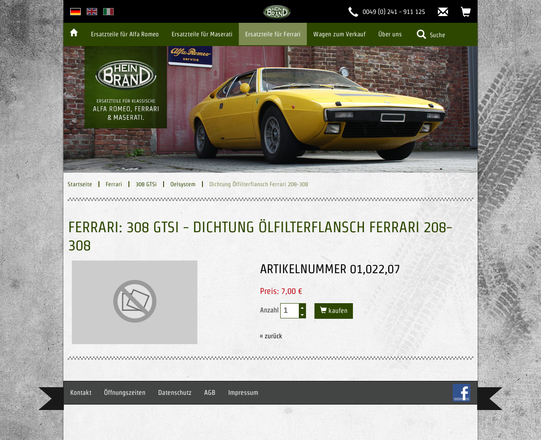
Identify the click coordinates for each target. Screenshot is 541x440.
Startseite (80, 184)
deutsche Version (75, 11)
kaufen (337, 310)
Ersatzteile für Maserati (202, 34)
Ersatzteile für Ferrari (273, 34)
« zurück (271, 336)
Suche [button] (431, 34)
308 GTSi (146, 184)
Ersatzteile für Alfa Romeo (125, 34)
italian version (108, 11)
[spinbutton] (290, 310)
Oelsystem (183, 184)
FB (461, 393)
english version (92, 11)
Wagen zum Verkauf (339, 34)
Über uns (390, 34)
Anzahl (283, 310)
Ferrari (114, 184)
